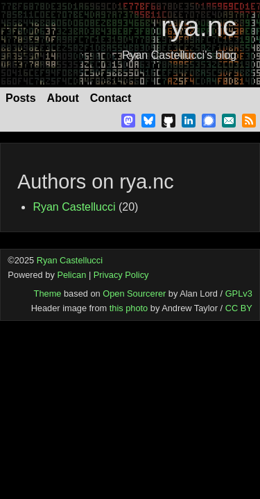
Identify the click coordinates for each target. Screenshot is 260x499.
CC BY (238, 308)
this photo (129, 308)
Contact (111, 98)
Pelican (71, 275)
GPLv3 (238, 293)
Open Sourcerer (134, 293)
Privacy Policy (121, 275)
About (63, 98)
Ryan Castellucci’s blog (179, 55)
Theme (48, 293)
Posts (21, 98)
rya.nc (198, 26)
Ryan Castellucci (74, 207)
